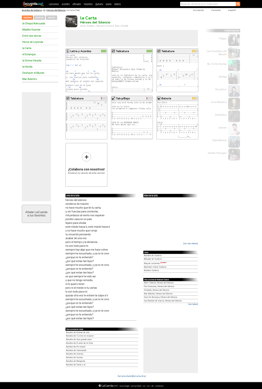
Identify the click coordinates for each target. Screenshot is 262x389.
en (148, 386)
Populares (27, 17)
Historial (51, 17)
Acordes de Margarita (75, 361)
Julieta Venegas (217, 153)
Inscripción (198, 10)
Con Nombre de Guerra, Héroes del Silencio (163, 301)
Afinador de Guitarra (153, 259)
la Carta (26, 48)
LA (67, 55)
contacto (159, 386)
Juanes (222, 127)
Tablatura (122, 51)
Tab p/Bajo (123, 98)
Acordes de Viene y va (76, 365)
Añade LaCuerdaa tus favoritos (36, 214)
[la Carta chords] (125, 376)
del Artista (39, 17)
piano (109, 4)
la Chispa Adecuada (33, 23)
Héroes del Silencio (56, 10)
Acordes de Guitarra (32, 10)
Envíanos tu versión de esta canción (86, 163)
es (144, 386)
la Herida (27, 66)
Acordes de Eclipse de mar (78, 332)
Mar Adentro (29, 79)
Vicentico (221, 89)
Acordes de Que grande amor (79, 339)
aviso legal (124, 386)
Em (76, 65)
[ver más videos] (190, 243)
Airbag (223, 76)
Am (68, 65)
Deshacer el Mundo (33, 72)
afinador (76, 4)
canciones (54, 4)
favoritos (88, 4)
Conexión (216, 10)
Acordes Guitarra (151, 270)
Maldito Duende (31, 29)
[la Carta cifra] (139, 376)
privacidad (136, 386)
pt (152, 386)
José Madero (219, 102)
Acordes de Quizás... (75, 357)
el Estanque (29, 54)
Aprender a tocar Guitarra (155, 267)
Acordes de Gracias (74, 354)
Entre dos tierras (31, 35)
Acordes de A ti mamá (75, 347)
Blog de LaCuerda (155, 263)
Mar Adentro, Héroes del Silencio (158, 294)
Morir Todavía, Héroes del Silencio (159, 283)
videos (117, 4)
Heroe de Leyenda (32, 42)
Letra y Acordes (80, 51)
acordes (66, 4)
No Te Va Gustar (217, 64)
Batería (166, 98)
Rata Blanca (220, 140)
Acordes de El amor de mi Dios (79, 343)
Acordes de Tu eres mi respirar (80, 336)
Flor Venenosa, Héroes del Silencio (159, 286)
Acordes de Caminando (76, 350)
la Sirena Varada (31, 60)
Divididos (221, 114)
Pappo (223, 38)
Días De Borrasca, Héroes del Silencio (160, 297)
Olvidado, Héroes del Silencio (156, 290)
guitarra (99, 4)
